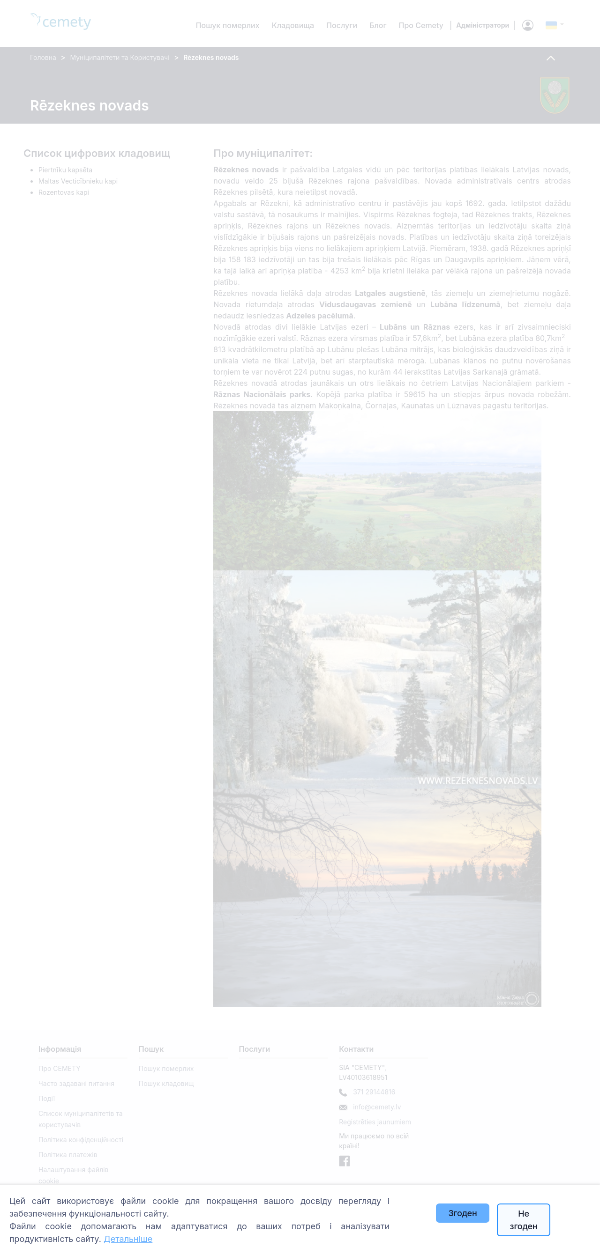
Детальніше (128, 1239)
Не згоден (524, 1220)
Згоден (462, 1213)
